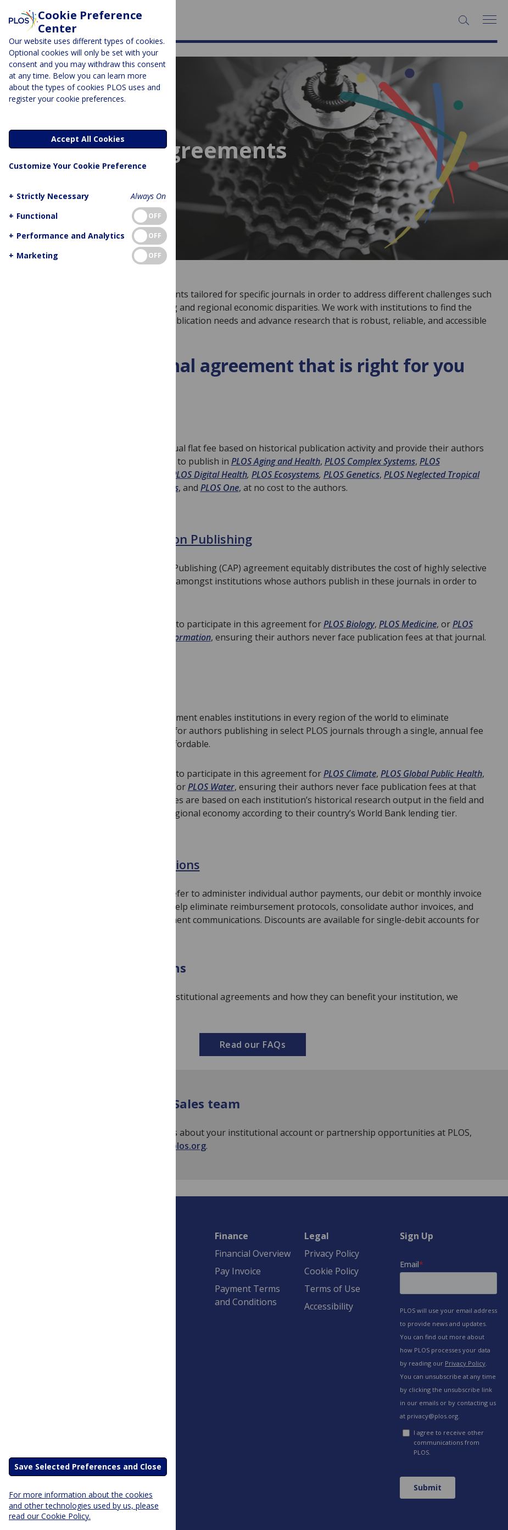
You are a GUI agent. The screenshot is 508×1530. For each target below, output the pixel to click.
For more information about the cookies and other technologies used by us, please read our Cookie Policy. (84, 1505)
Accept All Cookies (88, 139)
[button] (47, 196)
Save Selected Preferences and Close (87, 1466)
